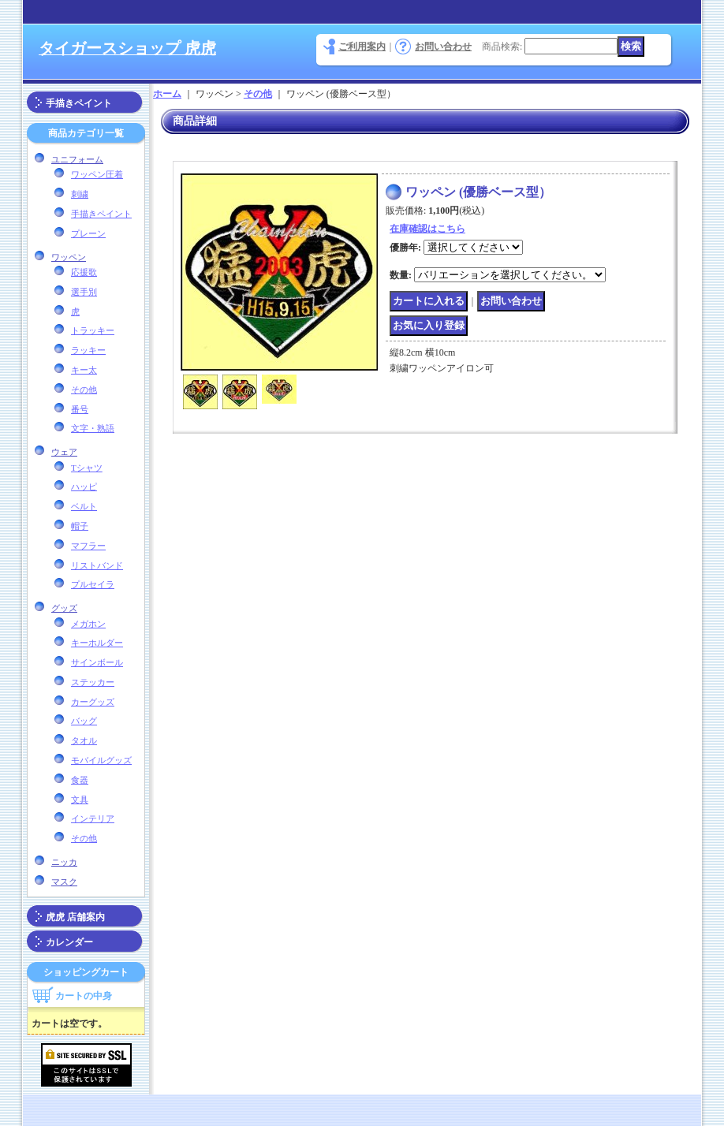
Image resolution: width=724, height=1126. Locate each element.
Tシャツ (87, 467)
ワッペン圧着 (97, 174)
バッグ (84, 720)
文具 (79, 799)
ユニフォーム (77, 159)
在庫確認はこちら (427, 228)
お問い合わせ (443, 46)
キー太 (84, 370)
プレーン (88, 233)
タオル (84, 740)
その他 (84, 389)
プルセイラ (92, 584)
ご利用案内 (362, 46)
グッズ (64, 608)
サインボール (97, 662)
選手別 (84, 291)
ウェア (64, 452)
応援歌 (84, 272)
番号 (79, 409)
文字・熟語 (92, 428)
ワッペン (68, 257)
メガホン (88, 623)
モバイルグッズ (101, 760)
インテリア (92, 818)
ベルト (84, 506)
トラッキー (92, 330)
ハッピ (84, 486)
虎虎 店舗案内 (75, 917)
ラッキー (88, 350)
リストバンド (97, 565)
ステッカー (92, 682)
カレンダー (69, 942)
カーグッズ (92, 702)
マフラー (88, 545)
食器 (79, 780)
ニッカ (64, 862)
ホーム (167, 93)
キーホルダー (97, 642)
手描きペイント (79, 103)
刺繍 (79, 194)
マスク (64, 881)
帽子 (79, 526)
